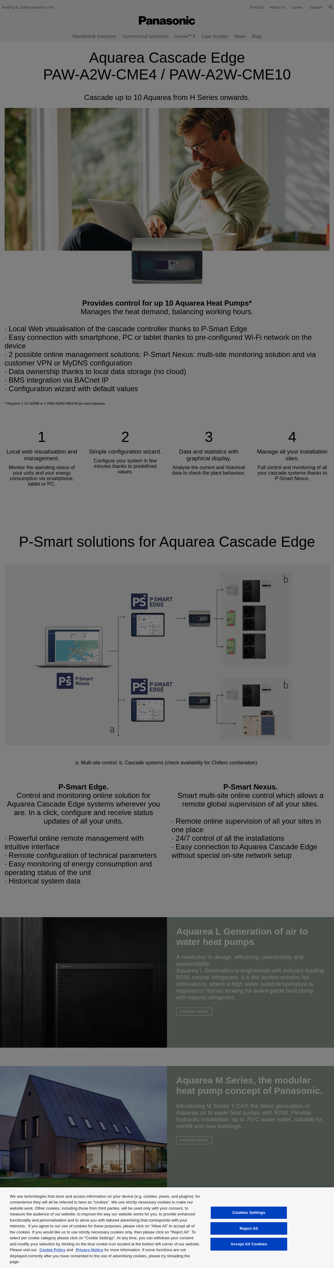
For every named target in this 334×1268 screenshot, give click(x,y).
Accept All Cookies (249, 1244)
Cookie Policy (52, 1250)
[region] (167, 1227)
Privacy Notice (89, 1250)
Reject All (248, 1228)
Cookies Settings (248, 1212)
